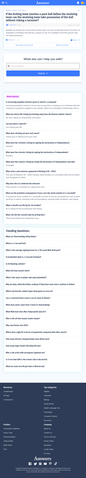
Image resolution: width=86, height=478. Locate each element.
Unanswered (8, 400)
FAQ (5, 449)
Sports (15, 10)
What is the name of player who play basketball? (26, 277)
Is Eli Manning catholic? (15, 264)
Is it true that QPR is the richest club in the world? (26, 359)
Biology (46, 400)
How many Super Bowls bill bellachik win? (23, 346)
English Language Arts (52, 408)
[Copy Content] (74, 40)
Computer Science (50, 416)
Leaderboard (8, 391)
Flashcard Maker (9, 437)
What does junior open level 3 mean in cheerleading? (28, 305)
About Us (47, 429)
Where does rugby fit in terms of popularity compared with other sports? (36, 332)
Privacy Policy (49, 441)
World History (49, 404)
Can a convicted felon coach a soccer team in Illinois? (28, 298)
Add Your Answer (62, 45)
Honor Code (8, 433)
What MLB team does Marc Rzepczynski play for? (26, 311)
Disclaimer (47, 445)
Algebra (46, 391)
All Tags (6, 396)
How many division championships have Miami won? (27, 339)
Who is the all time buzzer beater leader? (23, 318)
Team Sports (22, 10)
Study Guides (8, 441)
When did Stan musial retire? (18, 270)
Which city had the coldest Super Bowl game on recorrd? (29, 291)
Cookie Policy (48, 449)
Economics (48, 420)
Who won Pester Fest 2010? (17, 325)
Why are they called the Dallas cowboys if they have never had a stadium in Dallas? (40, 284)
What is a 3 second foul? (16, 243)
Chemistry (47, 396)
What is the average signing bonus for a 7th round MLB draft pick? (33, 250)
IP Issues (47, 453)
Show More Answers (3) (24, 45)
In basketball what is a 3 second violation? (23, 257)
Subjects (8, 10)
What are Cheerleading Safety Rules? (21, 236)
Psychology (48, 412)
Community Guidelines (12, 429)
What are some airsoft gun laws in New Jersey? (25, 366)
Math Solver (8, 445)
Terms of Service (50, 437)
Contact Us (48, 433)
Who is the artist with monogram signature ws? (25, 352)
